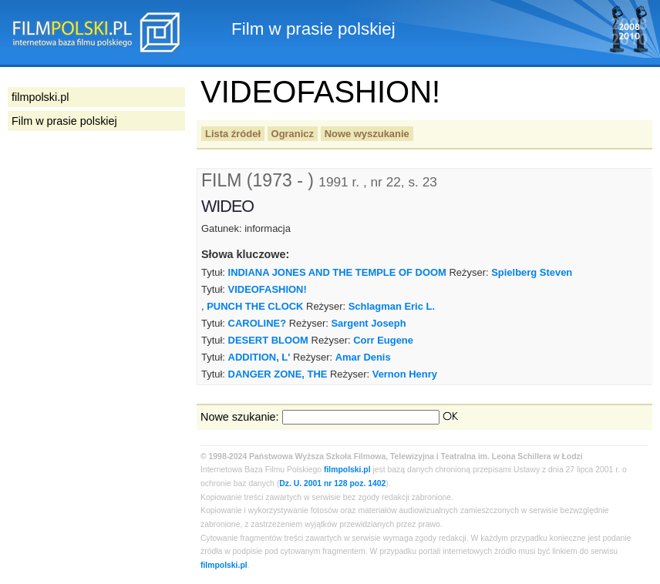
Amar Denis (363, 357)
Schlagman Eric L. (392, 306)
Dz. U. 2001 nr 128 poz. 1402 (332, 483)
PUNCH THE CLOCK (255, 306)
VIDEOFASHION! (267, 289)
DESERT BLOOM (268, 340)
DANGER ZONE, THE (278, 374)
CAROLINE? (257, 323)
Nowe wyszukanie (367, 133)
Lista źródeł (233, 133)
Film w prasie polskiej (64, 121)
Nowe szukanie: (239, 417)
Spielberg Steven (531, 272)
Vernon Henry (404, 374)
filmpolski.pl (347, 469)
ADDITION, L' (259, 357)
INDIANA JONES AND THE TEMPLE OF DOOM (337, 272)
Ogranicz (292, 133)
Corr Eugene (383, 340)
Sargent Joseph (368, 323)
